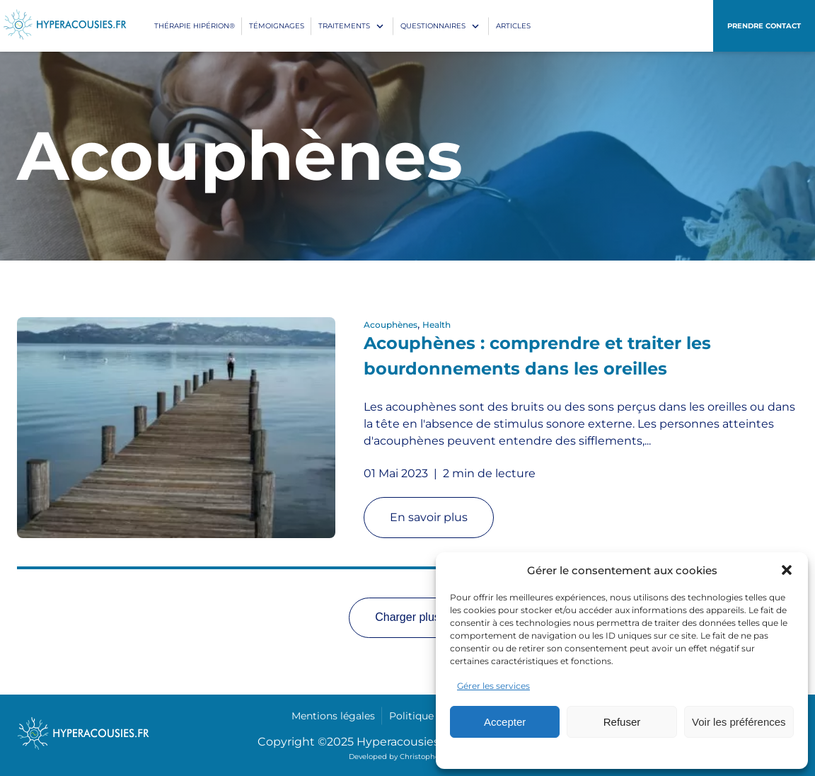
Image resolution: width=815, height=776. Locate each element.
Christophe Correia (433, 756)
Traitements (344, 25)
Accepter (505, 722)
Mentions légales (333, 715)
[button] (787, 570)
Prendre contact (764, 25)
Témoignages (276, 25)
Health (436, 324)
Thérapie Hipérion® (194, 25)
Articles (513, 25)
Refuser (622, 722)
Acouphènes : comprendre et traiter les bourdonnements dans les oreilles (537, 356)
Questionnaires (433, 25)
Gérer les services (493, 685)
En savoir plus (429, 517)
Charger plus (407, 617)
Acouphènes (390, 324)
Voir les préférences (739, 722)
